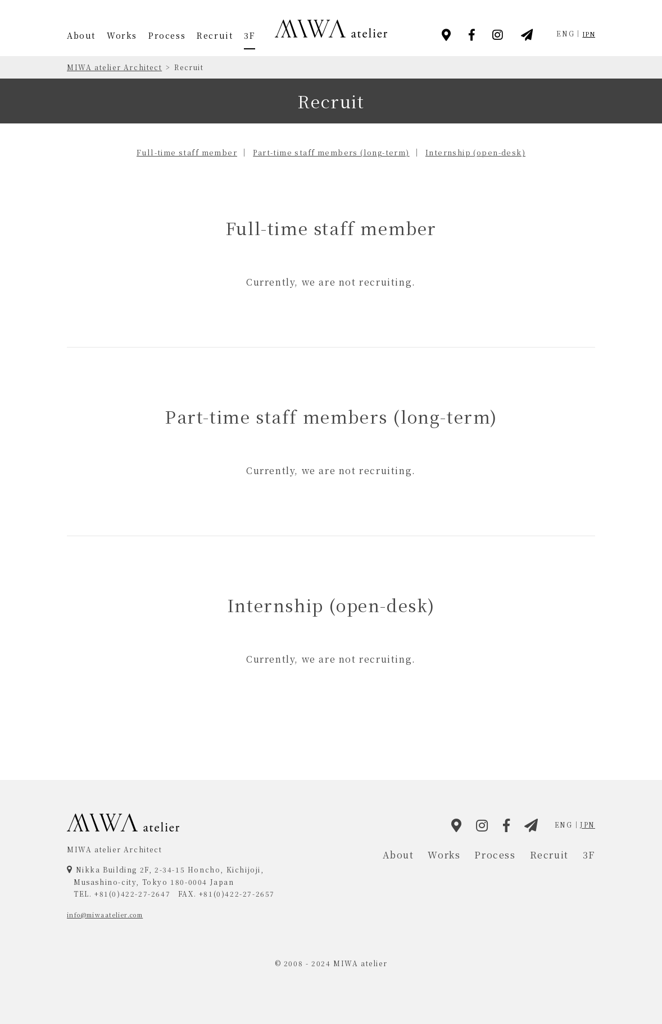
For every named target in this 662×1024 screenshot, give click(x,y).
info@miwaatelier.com (113, 914)
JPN (587, 33)
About (81, 35)
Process (166, 35)
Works (122, 35)
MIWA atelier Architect (114, 67)
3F (249, 35)
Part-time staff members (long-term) (332, 152)
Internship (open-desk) (494, 152)
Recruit (215, 35)
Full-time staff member (169, 152)
